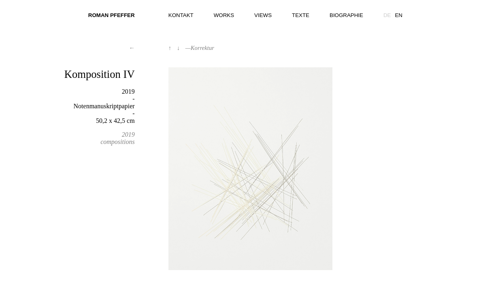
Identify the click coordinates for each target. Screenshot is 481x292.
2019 (128, 134)
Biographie (346, 15)
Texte (300, 15)
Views (263, 15)
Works (224, 15)
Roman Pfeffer (111, 15)
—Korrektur (199, 48)
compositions (117, 141)
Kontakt (181, 15)
